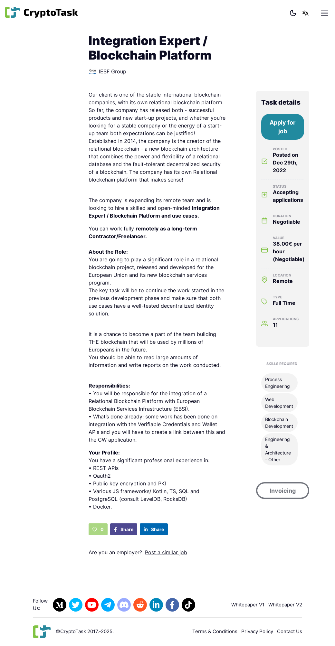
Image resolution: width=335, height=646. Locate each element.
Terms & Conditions (214, 631)
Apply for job (282, 127)
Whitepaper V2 (285, 605)
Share (123, 529)
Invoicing (283, 490)
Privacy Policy (257, 631)
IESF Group (107, 71)
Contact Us (289, 631)
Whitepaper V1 (247, 605)
